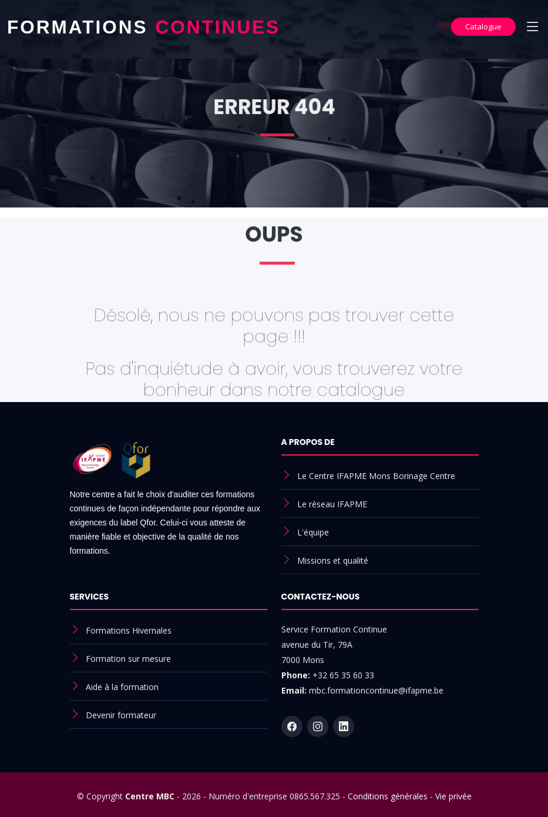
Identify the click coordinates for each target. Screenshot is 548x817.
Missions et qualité (332, 560)
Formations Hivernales (129, 630)
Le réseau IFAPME (332, 504)
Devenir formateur (121, 715)
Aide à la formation (122, 686)
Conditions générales (388, 796)
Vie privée (453, 796)
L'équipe (313, 532)
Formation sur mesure (128, 658)
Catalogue (483, 26)
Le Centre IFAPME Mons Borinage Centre (376, 475)
